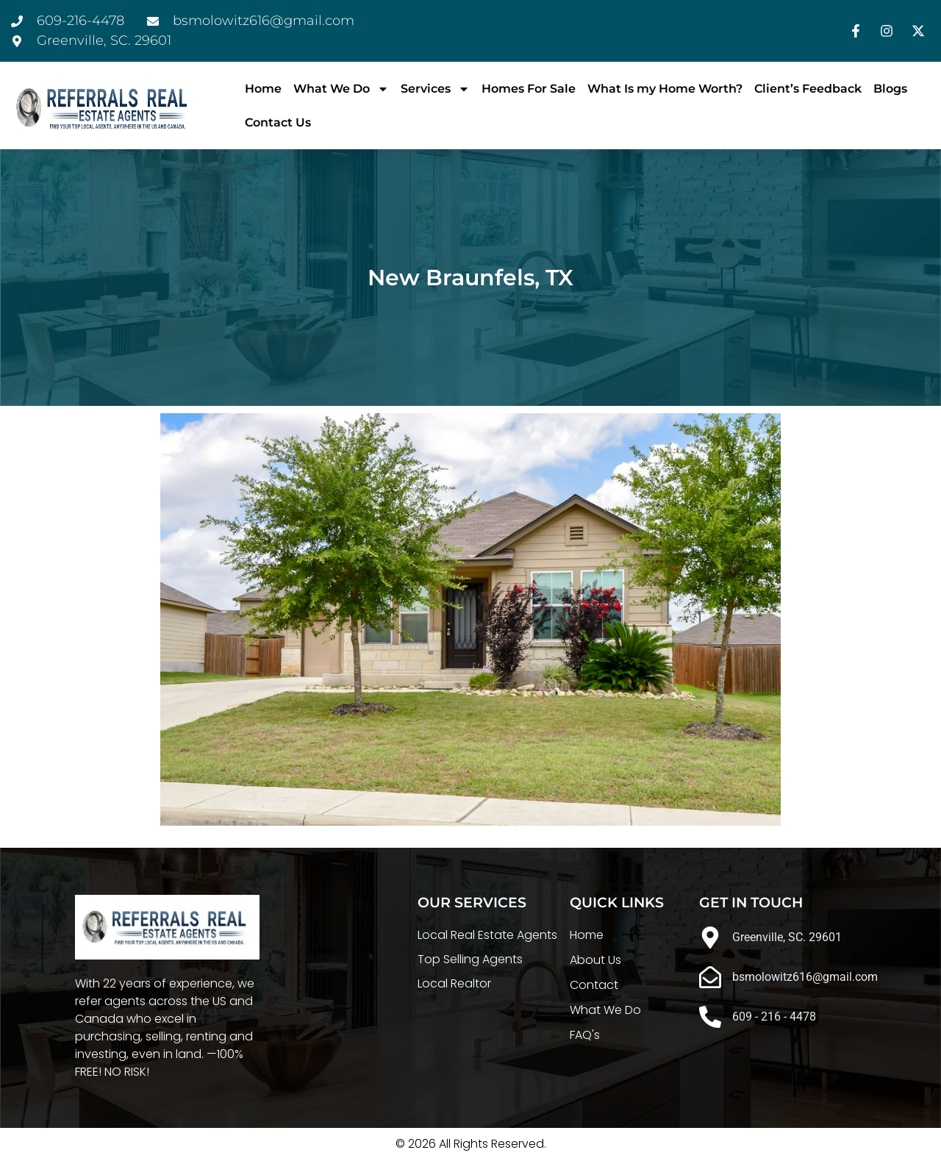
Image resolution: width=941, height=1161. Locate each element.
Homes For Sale (529, 89)
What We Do (341, 89)
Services (435, 89)
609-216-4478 (80, 20)
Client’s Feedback (808, 89)
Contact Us (278, 122)
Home (263, 89)
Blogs (890, 89)
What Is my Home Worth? (665, 89)
